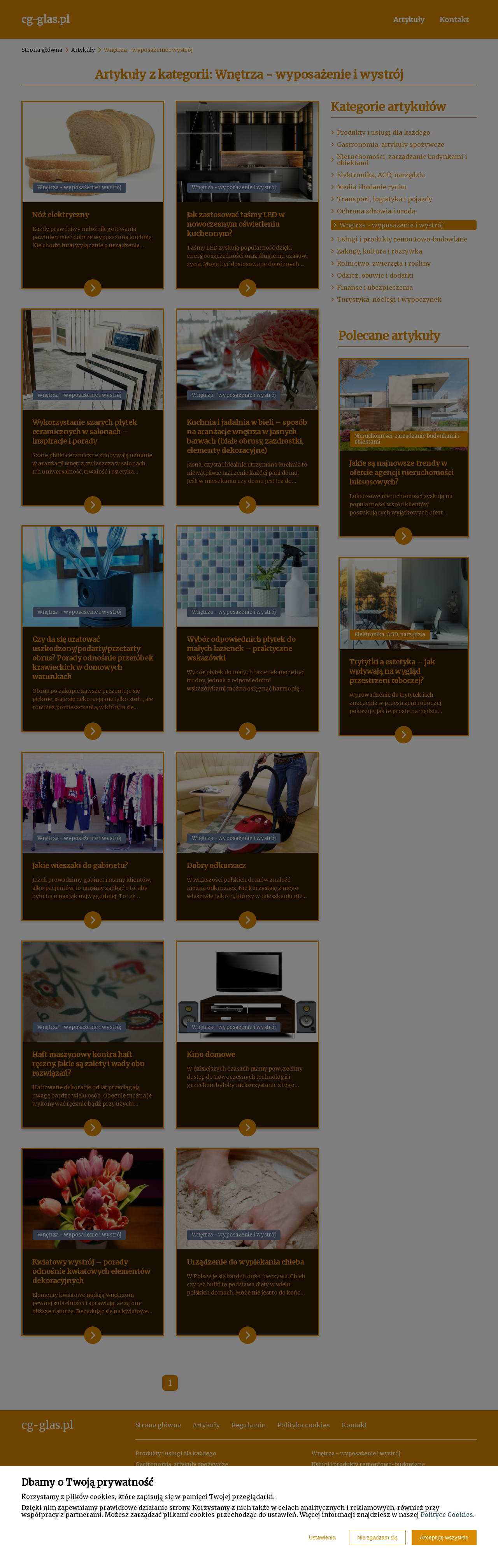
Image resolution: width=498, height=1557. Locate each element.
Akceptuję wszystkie (444, 1537)
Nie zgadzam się (377, 1537)
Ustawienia (322, 1537)
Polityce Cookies (447, 1514)
